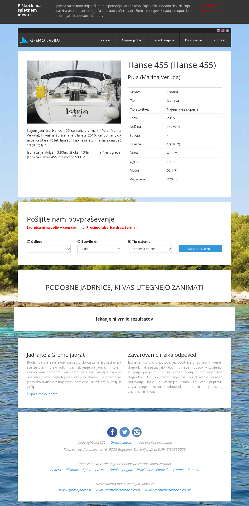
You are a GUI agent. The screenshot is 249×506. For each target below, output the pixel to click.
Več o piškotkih (212, 11)
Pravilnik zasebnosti (152, 469)
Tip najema (139, 241)
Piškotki (71, 469)
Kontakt (219, 40)
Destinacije (193, 40)
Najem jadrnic (132, 40)
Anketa (55, 469)
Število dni (88, 241)
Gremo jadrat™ (122, 442)
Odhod (34, 241)
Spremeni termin (200, 248)
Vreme (177, 469)
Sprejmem (210, 5)
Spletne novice (93, 469)
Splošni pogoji (121, 469)
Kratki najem (164, 40)
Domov (105, 40)
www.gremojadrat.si (75, 490)
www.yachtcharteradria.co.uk (167, 490)
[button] (34, 92)
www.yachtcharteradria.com (117, 490)
